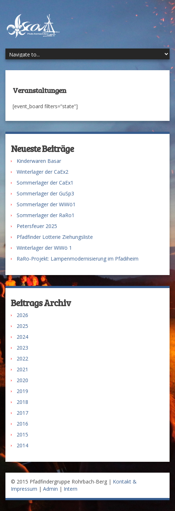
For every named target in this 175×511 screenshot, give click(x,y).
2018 (22, 401)
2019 (22, 391)
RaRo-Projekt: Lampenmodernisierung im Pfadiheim (77, 258)
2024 (22, 336)
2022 (22, 358)
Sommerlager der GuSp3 (45, 193)
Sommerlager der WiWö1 (46, 204)
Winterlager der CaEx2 (42, 171)
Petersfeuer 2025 (37, 226)
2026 (22, 315)
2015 (22, 434)
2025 (22, 325)
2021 (22, 369)
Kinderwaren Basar (39, 160)
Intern (70, 488)
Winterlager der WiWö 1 (44, 247)
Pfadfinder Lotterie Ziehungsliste (55, 236)
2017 (22, 412)
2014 (22, 445)
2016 (22, 423)
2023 (22, 347)
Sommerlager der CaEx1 (45, 182)
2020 (22, 380)
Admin (50, 488)
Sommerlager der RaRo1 (45, 215)
